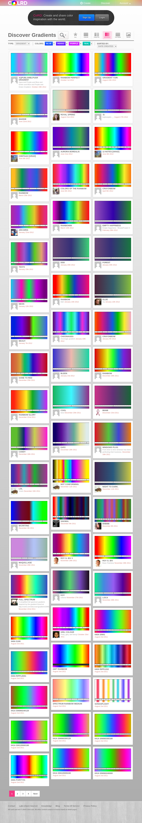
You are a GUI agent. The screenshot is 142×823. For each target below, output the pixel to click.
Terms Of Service (72, 806)
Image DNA (128, 35)
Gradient (107, 35)
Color (86, 35)
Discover (105, 3)
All (75, 35)
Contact (11, 806)
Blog (58, 806)
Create (87, 3)
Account (124, 3)
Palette (96, 35)
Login (102, 17)
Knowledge (46, 806)
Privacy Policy (90, 806)
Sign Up (87, 17)
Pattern (117, 35)
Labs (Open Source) (28, 806)
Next (35, 794)
